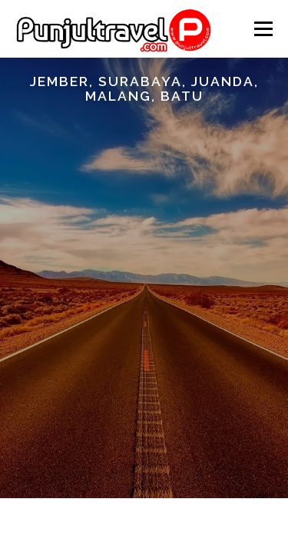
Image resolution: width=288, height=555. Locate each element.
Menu (262, 28)
